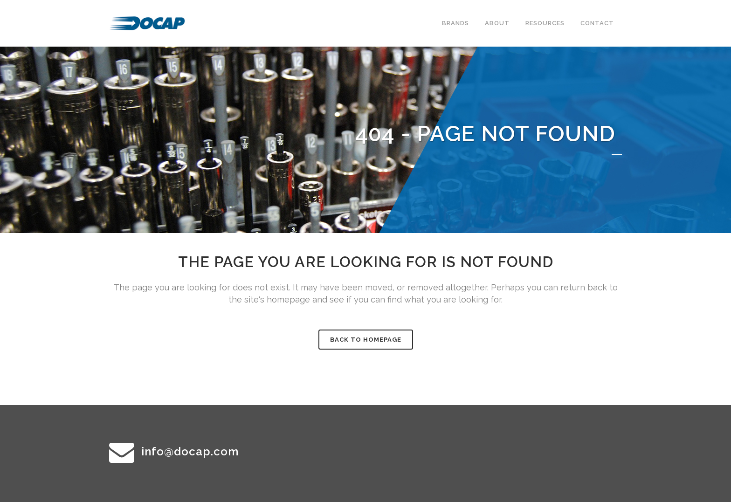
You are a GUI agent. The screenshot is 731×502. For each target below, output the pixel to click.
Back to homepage (365, 339)
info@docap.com (190, 451)
